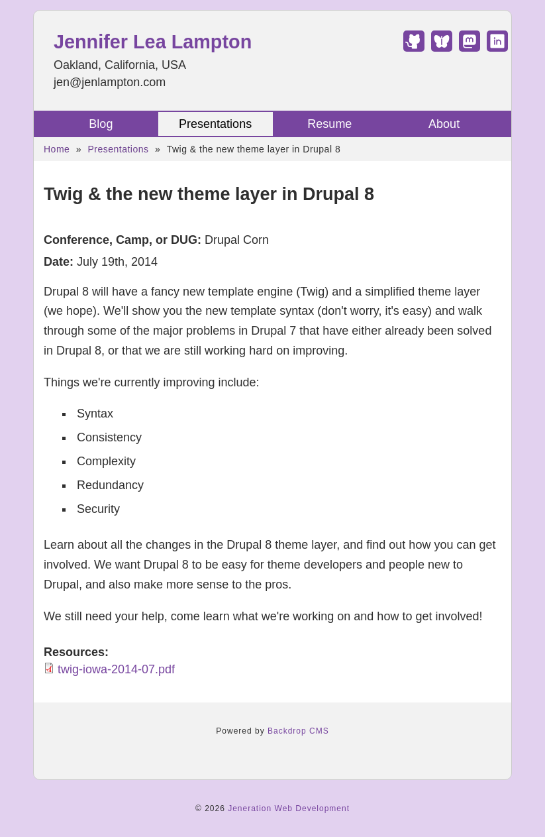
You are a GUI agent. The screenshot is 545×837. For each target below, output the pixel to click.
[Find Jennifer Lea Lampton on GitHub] (414, 47)
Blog (101, 124)
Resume (329, 124)
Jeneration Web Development (289, 808)
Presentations (215, 124)
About (444, 124)
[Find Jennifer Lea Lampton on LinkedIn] (497, 47)
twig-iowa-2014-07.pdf (116, 669)
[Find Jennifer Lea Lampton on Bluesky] (442, 47)
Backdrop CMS (298, 731)
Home (57, 149)
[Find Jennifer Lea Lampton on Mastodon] (469, 47)
